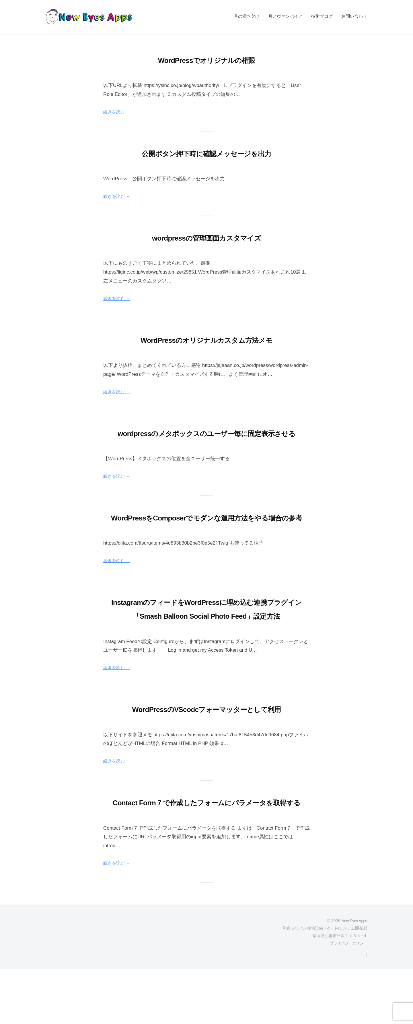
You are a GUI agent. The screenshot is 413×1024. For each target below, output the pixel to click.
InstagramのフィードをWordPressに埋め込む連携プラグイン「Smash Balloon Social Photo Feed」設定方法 (206, 643)
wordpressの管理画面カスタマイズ (206, 237)
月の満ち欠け (247, 16)
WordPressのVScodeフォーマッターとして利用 (206, 750)
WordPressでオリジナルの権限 (206, 60)
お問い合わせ (354, 16)
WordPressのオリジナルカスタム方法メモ (206, 339)
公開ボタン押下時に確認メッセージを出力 (207, 153)
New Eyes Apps (352, 975)
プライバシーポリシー (347, 998)
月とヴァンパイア (285, 16)
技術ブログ (322, 16)
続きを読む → (118, 112)
